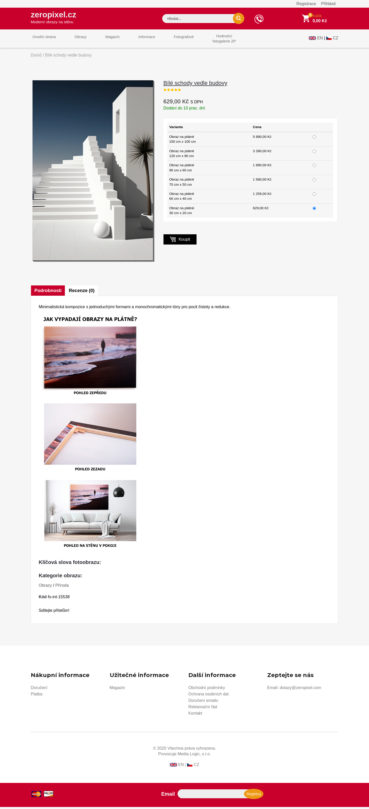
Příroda (62, 587)
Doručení (39, 690)
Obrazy (76, 40)
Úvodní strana (43, 40)
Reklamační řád (202, 709)
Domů (36, 57)
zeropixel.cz (56, 18)
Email (168, 796)
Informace (136, 40)
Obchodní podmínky (206, 690)
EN (320, 40)
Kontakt (195, 715)
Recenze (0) (83, 292)
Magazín (105, 40)
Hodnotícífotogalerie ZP (208, 40)
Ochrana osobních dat (208, 696)
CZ (335, 40)
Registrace (306, 4)
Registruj (254, 796)
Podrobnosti (48, 292)
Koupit (180, 241)
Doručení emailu (203, 702)
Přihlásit (328, 4)
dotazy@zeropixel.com (300, 690)
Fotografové (170, 40)
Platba (36, 696)
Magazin (117, 690)
